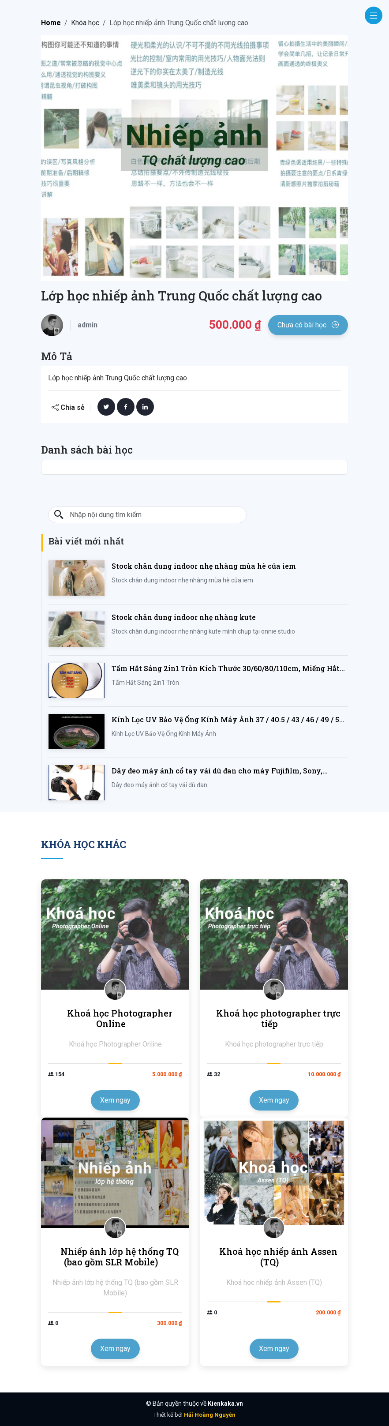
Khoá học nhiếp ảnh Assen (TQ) (278, 1257)
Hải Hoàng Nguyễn (210, 1414)
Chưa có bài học (308, 325)
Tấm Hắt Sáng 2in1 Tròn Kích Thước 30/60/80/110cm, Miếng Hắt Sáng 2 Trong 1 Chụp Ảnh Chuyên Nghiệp (226, 669)
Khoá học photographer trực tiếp (278, 1018)
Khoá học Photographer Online (119, 1018)
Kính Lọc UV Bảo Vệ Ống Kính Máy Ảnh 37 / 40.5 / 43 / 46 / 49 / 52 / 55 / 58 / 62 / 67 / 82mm (230, 720)
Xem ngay (115, 1100)
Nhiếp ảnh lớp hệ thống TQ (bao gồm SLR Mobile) (119, 1257)
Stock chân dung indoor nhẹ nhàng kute (184, 617)
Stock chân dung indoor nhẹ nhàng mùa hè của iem (204, 565)
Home (51, 23)
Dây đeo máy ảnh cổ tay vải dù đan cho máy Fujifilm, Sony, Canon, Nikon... (217, 771)
